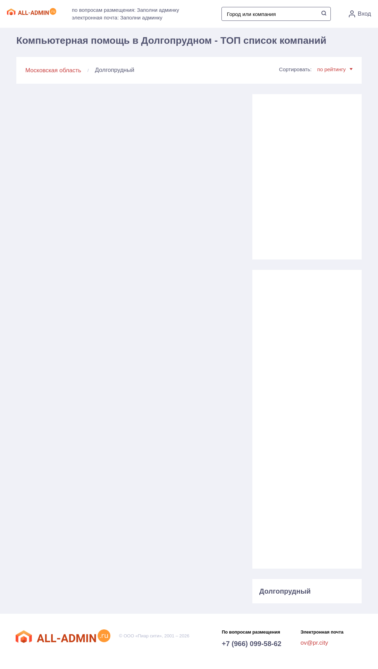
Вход (360, 13)
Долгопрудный (285, 591)
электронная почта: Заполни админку (117, 17)
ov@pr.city (314, 642)
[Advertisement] (306, 174)
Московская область (53, 70)
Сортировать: (316, 69)
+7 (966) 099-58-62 (252, 643)
